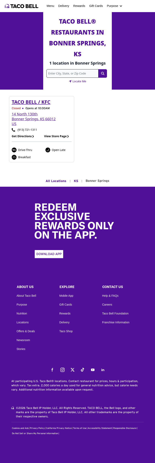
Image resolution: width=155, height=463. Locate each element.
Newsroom (23, 340)
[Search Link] (102, 73)
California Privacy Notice (59, 428)
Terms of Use (79, 428)
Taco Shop (66, 331)
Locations (23, 322)
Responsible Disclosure (124, 428)
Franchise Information (115, 322)
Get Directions (23, 136)
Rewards (79, 5)
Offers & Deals (26, 331)
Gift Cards (96, 5)
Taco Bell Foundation (115, 313)
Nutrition (22, 313)
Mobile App (66, 295)
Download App (49, 254)
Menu (50, 5)
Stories (21, 349)
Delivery (63, 5)
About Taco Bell (26, 295)
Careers (107, 304)
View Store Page (56, 136)
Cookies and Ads (20, 428)
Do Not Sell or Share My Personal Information (35, 433)
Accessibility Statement (100, 428)
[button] (35, 287)
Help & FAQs (110, 295)
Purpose (112, 5)
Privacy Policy (37, 428)
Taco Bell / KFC (31, 101)
